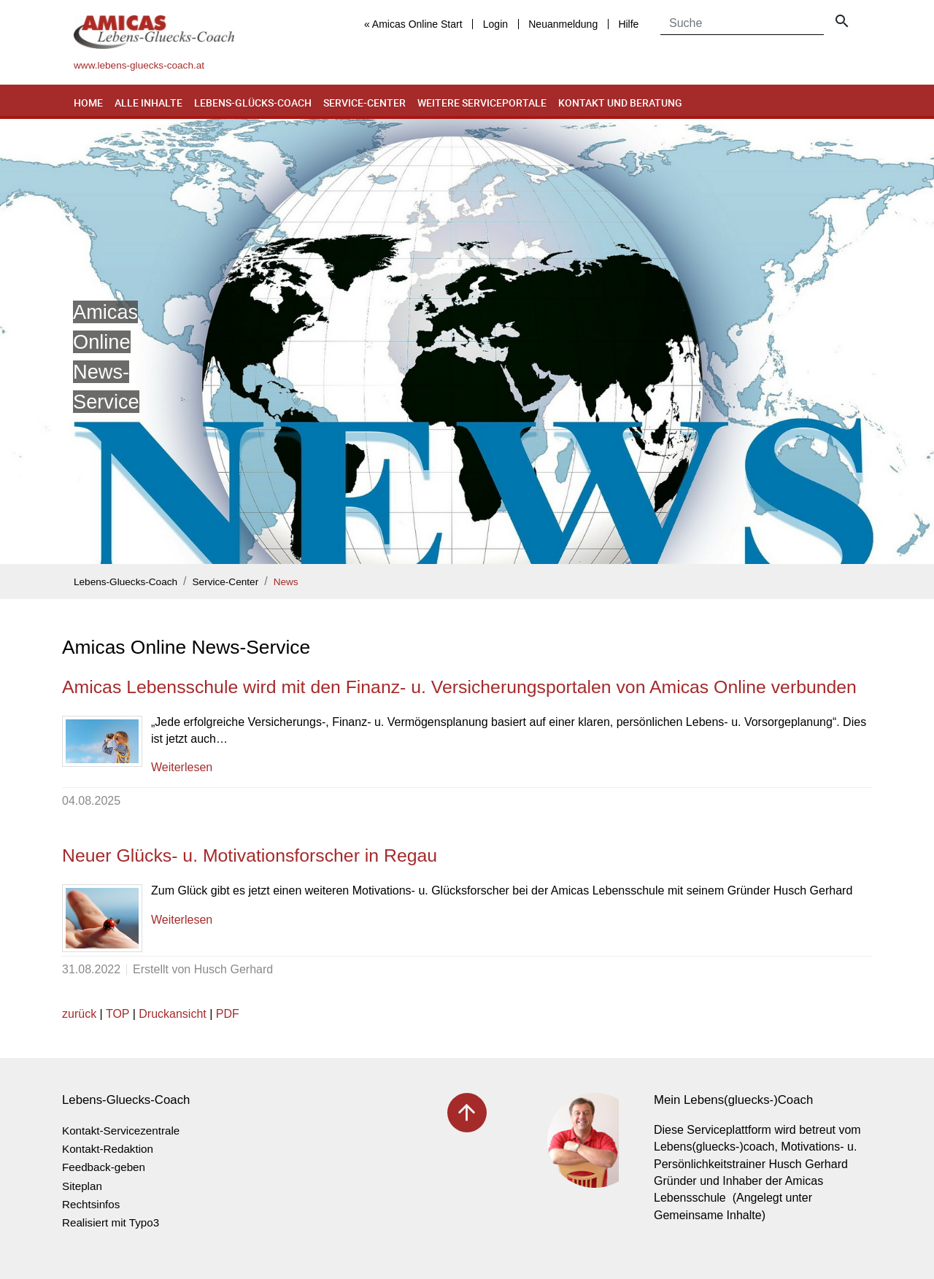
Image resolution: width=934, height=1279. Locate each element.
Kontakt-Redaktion (107, 1149)
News (286, 581)
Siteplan (82, 1186)
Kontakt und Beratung (620, 102)
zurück (79, 1014)
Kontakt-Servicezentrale (121, 1130)
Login (495, 24)
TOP (117, 1014)
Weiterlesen (181, 767)
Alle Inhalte (148, 102)
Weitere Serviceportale (482, 102)
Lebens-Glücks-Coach (253, 102)
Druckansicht (172, 1014)
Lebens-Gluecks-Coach (125, 581)
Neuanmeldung (563, 24)
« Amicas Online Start (413, 24)
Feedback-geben (103, 1167)
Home (88, 102)
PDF (227, 1014)
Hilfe (628, 24)
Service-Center (364, 102)
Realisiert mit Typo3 (110, 1222)
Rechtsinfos (91, 1204)
